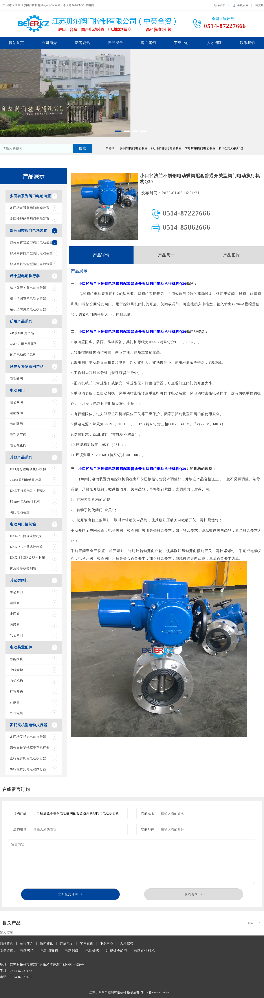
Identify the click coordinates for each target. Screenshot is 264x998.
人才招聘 (214, 43)
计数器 (15, 702)
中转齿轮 (16, 670)
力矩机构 (16, 680)
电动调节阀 (18, 434)
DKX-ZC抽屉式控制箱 (26, 536)
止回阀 (15, 613)
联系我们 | (223, 5)
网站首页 (16, 43)
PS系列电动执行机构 (25, 501)
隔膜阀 (15, 624)
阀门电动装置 (20, 512)
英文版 (259, 5)
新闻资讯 (82, 43)
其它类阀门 (19, 580)
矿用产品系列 (21, 321)
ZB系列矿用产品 (22, 333)
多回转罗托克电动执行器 (28, 736)
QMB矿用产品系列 (23, 344)
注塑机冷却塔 (116, 950)
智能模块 (16, 659)
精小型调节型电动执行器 (28, 298)
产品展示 (115, 43)
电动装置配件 (21, 647)
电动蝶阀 (16, 378)
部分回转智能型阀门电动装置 (31, 264)
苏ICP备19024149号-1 (156, 992)
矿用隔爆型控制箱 (23, 568)
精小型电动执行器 (25, 276)
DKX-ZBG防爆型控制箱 (27, 557)
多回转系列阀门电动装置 (30, 196)
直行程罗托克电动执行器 (28, 758)
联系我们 (247, 43)
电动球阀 (16, 423)
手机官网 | (246, 5)
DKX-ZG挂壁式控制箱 (26, 547)
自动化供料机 (144, 950)
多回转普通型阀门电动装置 (30, 208)
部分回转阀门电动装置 (28, 230)
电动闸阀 (16, 402)
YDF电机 (16, 713)
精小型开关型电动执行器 (28, 287)
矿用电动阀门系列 (23, 354)
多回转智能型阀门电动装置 (30, 218)
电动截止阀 (18, 445)
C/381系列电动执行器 (26, 480)
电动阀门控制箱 (23, 524)
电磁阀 (15, 603)
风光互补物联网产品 (27, 366)
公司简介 (49, 43)
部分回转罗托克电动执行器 (30, 747)
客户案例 (148, 43)
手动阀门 (16, 592)
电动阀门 (17, 390)
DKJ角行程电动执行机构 (28, 469)
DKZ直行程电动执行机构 (28, 490)
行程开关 (16, 691)
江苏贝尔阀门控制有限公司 (107, 992)
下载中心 (181, 43)
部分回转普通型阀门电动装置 (31, 242)
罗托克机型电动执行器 (28, 725)
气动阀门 (16, 635)
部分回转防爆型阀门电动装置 (31, 253)
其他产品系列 (21, 457)
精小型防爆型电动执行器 (28, 309)
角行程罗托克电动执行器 (28, 769)
